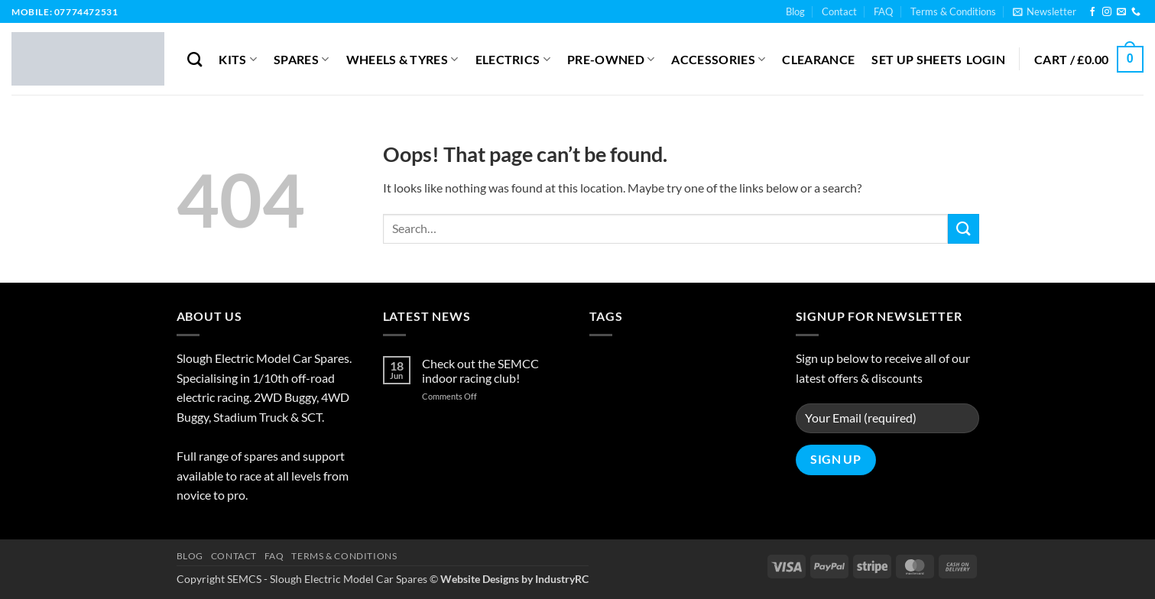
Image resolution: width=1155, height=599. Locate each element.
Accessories (718, 59)
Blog (795, 11)
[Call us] (1135, 12)
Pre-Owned (610, 59)
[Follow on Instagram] (1106, 12)
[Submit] (963, 229)
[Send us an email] (1121, 12)
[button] (1044, 11)
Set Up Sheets (916, 59)
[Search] (194, 59)
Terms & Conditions (953, 11)
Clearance (818, 59)
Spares (301, 59)
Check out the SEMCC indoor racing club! (480, 370)
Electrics (512, 59)
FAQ (883, 11)
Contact (839, 11)
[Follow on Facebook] (1092, 12)
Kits (238, 59)
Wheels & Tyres (402, 59)
